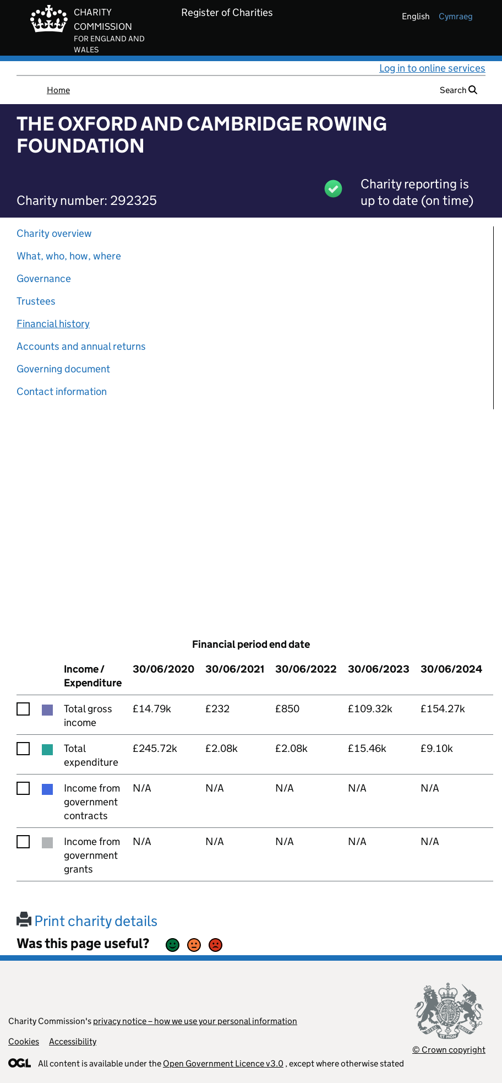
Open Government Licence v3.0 (223, 1063)
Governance (44, 278)
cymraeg (456, 16)
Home (58, 90)
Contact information (62, 391)
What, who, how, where (69, 256)
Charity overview (54, 233)
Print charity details (87, 921)
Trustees (36, 301)
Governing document (63, 368)
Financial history (53, 323)
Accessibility (72, 1041)
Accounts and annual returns (81, 346)
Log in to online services (432, 68)
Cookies (23, 1041)
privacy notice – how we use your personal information (195, 1021)
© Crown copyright (448, 1049)
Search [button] (458, 90)
